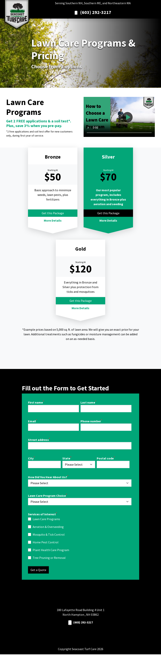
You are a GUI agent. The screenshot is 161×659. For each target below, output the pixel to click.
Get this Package (53, 213)
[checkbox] (79, 538)
